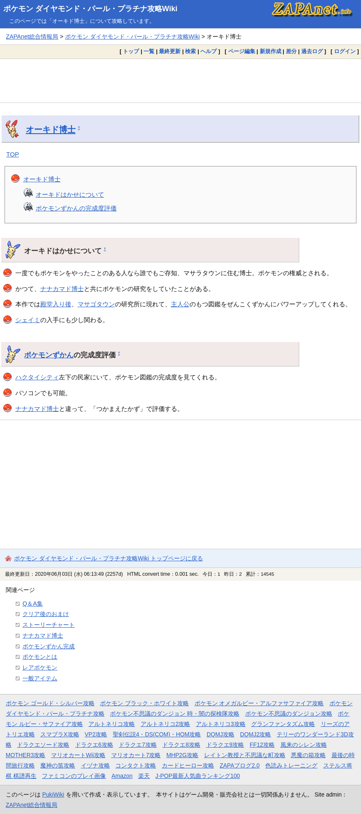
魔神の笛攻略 (57, 765)
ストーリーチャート (48, 624)
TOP (12, 154)
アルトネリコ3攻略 (221, 724)
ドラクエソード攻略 (43, 744)
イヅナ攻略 (95, 765)
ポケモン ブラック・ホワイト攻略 (144, 703)
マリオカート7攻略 (136, 755)
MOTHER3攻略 (26, 755)
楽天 (144, 775)
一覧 (149, 51)
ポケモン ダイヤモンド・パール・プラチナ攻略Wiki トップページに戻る (108, 558)
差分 (291, 51)
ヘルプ (208, 51)
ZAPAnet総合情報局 (32, 36)
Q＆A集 (32, 603)
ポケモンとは (39, 656)
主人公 (180, 304)
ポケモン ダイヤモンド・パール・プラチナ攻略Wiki (90, 9)
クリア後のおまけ (45, 614)
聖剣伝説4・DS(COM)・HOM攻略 (157, 734)
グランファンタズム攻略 (283, 724)
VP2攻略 (96, 734)
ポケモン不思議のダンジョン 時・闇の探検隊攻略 (174, 713)
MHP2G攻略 (182, 755)
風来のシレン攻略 (304, 744)
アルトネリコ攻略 (111, 724)
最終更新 (169, 51)
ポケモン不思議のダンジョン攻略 (288, 713)
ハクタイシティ (37, 377)
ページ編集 (241, 51)
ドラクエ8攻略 (181, 744)
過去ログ (312, 51)
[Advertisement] (180, 80)
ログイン (345, 51)
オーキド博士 (51, 129)
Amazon (122, 775)
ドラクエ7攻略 (138, 744)
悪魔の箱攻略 (308, 755)
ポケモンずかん (48, 355)
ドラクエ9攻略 (225, 744)
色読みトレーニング (291, 765)
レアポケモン (39, 667)
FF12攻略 (262, 744)
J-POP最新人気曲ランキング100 (197, 775)
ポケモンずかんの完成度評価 (76, 208)
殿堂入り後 (55, 304)
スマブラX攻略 (59, 734)
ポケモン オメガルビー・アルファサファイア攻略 (259, 703)
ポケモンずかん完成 (48, 646)
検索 (190, 51)
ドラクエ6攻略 (94, 744)
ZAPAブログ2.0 (239, 765)
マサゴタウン (96, 304)
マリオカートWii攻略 (78, 755)
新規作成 (270, 51)
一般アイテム (39, 678)
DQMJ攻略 (220, 734)
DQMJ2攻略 (255, 734)
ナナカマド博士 (62, 288)
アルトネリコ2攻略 (165, 724)
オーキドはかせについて (70, 194)
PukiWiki (53, 794)
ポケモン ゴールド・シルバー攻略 (50, 703)
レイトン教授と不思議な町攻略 (244, 755)
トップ (131, 51)
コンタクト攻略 (135, 765)
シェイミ (27, 319)
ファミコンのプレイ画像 (74, 775)
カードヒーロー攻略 (188, 765)
